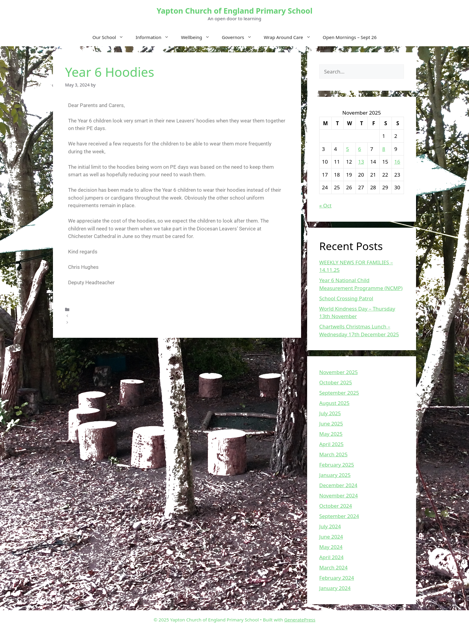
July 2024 (330, 526)
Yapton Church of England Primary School (234, 10)
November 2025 (338, 372)
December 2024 (338, 485)
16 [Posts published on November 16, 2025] (397, 161)
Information (155, 37)
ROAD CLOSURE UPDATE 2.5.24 (103, 316)
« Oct (325, 205)
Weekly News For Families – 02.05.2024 (112, 322)
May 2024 (331, 546)
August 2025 (334, 402)
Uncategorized (87, 309)
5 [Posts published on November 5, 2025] (347, 148)
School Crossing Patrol (346, 298)
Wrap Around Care (290, 37)
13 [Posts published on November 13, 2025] (361, 161)
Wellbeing (198, 37)
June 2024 (331, 536)
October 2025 (335, 382)
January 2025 (335, 474)
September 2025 (339, 392)
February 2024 (336, 577)
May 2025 (331, 433)
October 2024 (335, 505)
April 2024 (331, 557)
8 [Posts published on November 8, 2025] (383, 148)
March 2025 (333, 454)
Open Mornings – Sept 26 (350, 37)
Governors (240, 37)
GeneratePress (299, 620)
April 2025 (331, 444)
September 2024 (339, 516)
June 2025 (331, 423)
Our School (111, 37)
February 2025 (336, 464)
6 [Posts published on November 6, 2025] (359, 148)
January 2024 (335, 588)
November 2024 (338, 495)
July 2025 (330, 413)
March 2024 (333, 567)
